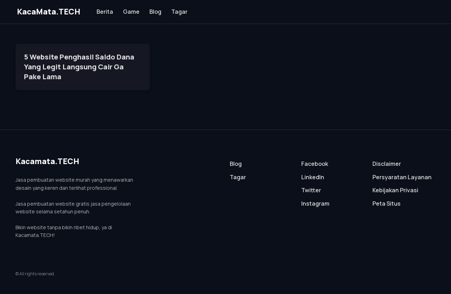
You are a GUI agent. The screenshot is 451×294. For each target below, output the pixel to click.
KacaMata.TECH (48, 11)
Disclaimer (386, 164)
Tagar (179, 11)
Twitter (311, 190)
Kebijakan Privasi (395, 190)
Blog (155, 11)
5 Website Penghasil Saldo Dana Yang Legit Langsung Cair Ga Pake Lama (79, 66)
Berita (105, 11)
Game (131, 11)
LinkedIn (312, 177)
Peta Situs (386, 203)
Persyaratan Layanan (402, 177)
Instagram (315, 203)
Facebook (314, 164)
